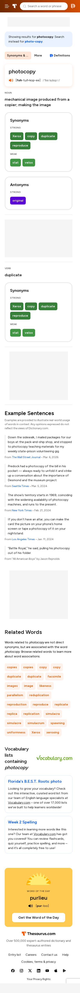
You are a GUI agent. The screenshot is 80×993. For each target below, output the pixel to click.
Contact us (49, 955)
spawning (58, 723)
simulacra (53, 714)
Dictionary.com (73, 6)
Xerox (16, 136)
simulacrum (36, 723)
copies (12, 667)
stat (15, 162)
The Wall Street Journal (26, 457)
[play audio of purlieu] (30, 906)
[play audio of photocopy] (11, 80)
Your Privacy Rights (39, 979)
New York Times (22, 510)
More (38, 55)
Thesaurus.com (14, 6)
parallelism (15, 695)
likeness (45, 686)
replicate (61, 704)
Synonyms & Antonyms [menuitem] (19, 55)
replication (31, 714)
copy (31, 136)
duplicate (48, 136)
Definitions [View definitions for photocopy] (62, 55)
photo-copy (34, 41)
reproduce (20, 145)
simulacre (14, 723)
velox (29, 162)
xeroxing (52, 732)
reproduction (17, 704)
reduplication (39, 695)
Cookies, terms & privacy (38, 962)
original (17, 200)
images (12, 686)
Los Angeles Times (23, 539)
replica (12, 714)
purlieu (38, 897)
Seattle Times (20, 486)
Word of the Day (38, 891)
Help (65, 955)
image (28, 686)
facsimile (54, 676)
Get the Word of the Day (38, 917)
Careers (31, 955)
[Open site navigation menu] (7, 6)
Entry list (14, 955)
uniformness (16, 732)
